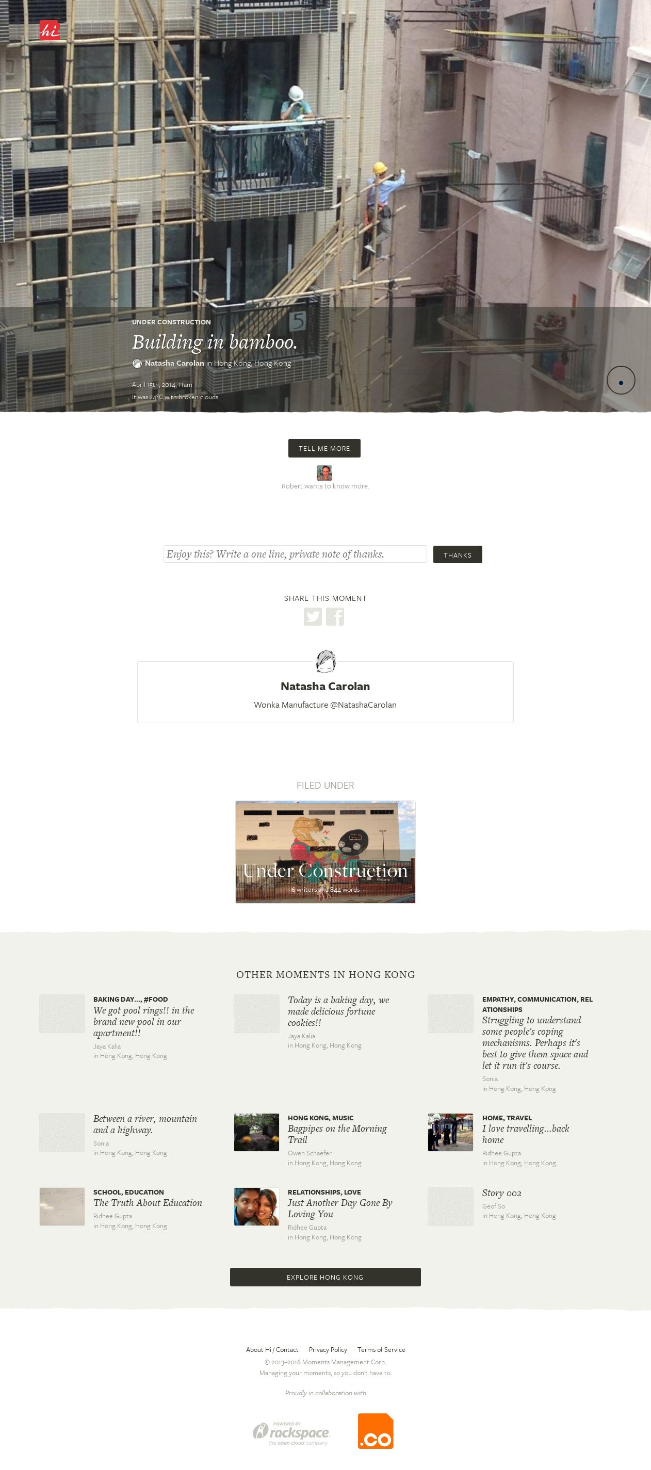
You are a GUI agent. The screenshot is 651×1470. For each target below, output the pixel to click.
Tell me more (324, 448)
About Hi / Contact (272, 1349)
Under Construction (171, 322)
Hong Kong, (252, 362)
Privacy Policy (328, 1349)
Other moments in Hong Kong (325, 975)
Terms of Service (381, 1349)
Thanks (458, 555)
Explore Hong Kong (325, 1277)
